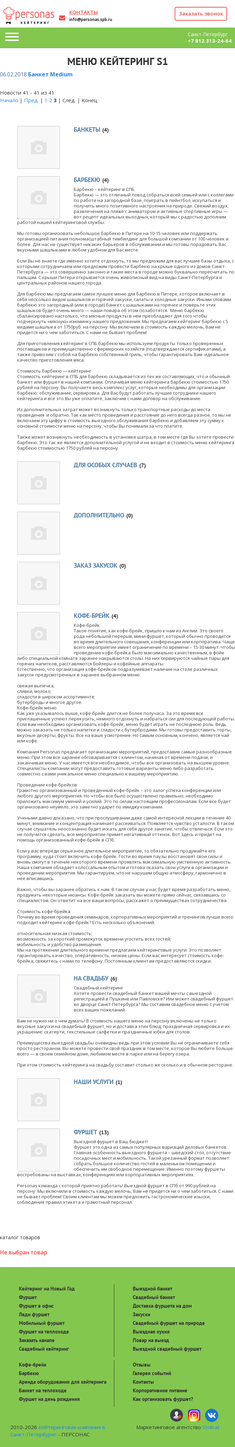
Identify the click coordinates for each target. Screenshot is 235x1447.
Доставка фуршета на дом (162, 1306)
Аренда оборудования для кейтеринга (62, 1382)
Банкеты (87, 129)
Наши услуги (94, 1082)
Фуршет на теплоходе (44, 1331)
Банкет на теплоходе (43, 1390)
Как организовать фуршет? (163, 1399)
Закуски (141, 1314)
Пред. (31, 100)
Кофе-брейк (91, 616)
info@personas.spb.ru (90, 19)
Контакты (143, 1382)
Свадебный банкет (154, 1297)
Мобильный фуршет (41, 1323)
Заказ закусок (95, 565)
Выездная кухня (151, 1331)
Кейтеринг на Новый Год (47, 1288)
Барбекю (87, 180)
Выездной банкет (152, 1288)
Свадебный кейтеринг (44, 1349)
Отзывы (142, 1364)
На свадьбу (91, 978)
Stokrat (211, 1427)
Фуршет (85, 1132)
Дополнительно (99, 515)
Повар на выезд (151, 1340)
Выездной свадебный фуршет (167, 1349)
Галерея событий (152, 1373)
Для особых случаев (105, 465)
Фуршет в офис (36, 1306)
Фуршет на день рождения (49, 1399)
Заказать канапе (37, 1340)
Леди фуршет (34, 1314)
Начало (9, 100)
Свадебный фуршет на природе (169, 1323)
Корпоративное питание (160, 1390)
